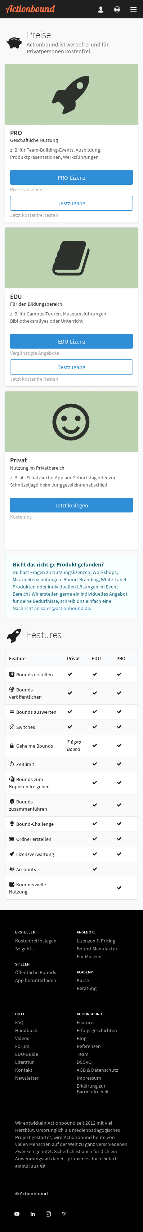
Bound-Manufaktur (97, 948)
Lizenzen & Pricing (96, 941)
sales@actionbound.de (65, 608)
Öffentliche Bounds (35, 972)
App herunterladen (35, 980)
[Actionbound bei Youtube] (16, 1214)
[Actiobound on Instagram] (48, 1214)
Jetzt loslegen (71, 505)
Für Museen (89, 956)
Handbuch (26, 1030)
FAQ (19, 1023)
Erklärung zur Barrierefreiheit (93, 1088)
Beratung (87, 988)
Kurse (83, 980)
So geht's (25, 948)
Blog (81, 1038)
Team (83, 1054)
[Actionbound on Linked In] (32, 1214)
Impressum (89, 1078)
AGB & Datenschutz (97, 1070)
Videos (22, 1038)
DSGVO (84, 1062)
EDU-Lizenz (71, 341)
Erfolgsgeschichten (97, 1030)
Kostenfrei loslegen (36, 941)
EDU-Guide (26, 1054)
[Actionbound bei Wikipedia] (64, 1214)
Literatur (24, 1062)
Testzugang (71, 203)
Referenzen (89, 1046)
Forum (22, 1046)
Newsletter (27, 1078)
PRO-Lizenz (71, 177)
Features (86, 1023)
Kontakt (23, 1070)
